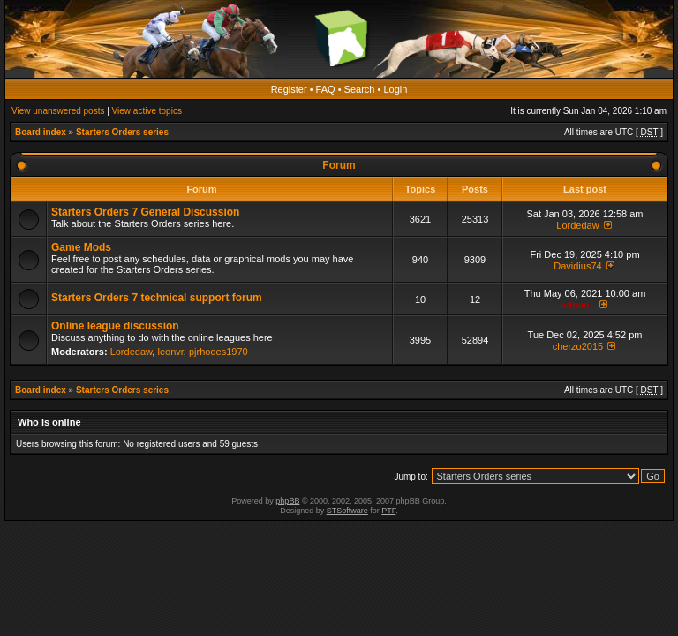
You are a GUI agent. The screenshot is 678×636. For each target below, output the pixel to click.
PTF (388, 510)
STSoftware (347, 510)
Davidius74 (577, 266)
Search (359, 89)
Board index (40, 132)
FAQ (325, 89)
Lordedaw (577, 225)
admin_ (578, 304)
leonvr (170, 351)
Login (395, 89)
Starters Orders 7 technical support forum (156, 298)
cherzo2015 (578, 346)
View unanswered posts (57, 111)
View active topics (147, 111)
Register (289, 89)
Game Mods (81, 247)
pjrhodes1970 (218, 351)
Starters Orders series (122, 132)
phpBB (287, 500)
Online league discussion (115, 326)
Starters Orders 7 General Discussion (145, 212)
